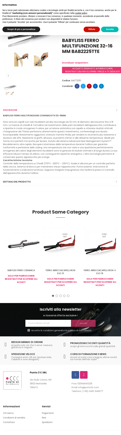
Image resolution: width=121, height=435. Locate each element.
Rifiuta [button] (91, 29)
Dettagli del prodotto (17, 181)
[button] (53, 296)
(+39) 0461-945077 (92, 391)
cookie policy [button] (81, 13)
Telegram (101, 86)
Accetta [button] (110, 29)
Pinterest (89, 86)
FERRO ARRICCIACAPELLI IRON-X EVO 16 (100, 272)
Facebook (77, 86)
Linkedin (95, 86)
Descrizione (10, 110)
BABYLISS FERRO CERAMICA (21, 270)
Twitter (83, 86)
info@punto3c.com (88, 387)
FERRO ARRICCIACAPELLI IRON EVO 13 (60, 272)
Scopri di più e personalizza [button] (21, 29)
